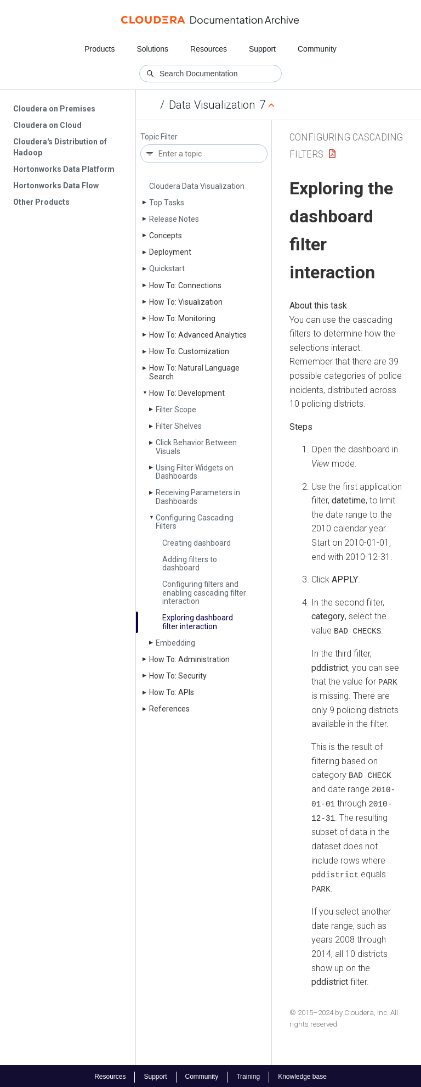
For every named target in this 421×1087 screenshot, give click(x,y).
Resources (208, 48)
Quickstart (167, 268)
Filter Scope (176, 409)
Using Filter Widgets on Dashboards (195, 471)
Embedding (175, 642)
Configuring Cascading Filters (195, 521)
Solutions (152, 48)
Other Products (41, 202)
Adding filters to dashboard (189, 563)
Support (262, 48)
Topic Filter (159, 137)
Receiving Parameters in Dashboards (198, 496)
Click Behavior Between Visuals (196, 446)
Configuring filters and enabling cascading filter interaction (204, 593)
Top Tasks (166, 202)
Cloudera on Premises (54, 108)
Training (248, 1075)
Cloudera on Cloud (47, 125)
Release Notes (174, 219)
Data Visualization (212, 104)
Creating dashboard (196, 543)
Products (99, 48)
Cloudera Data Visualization (196, 186)
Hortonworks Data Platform (64, 169)
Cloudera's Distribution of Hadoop (60, 147)
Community (317, 48)
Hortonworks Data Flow (56, 185)
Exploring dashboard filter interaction (197, 621)
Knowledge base (302, 1075)
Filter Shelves (179, 426)
